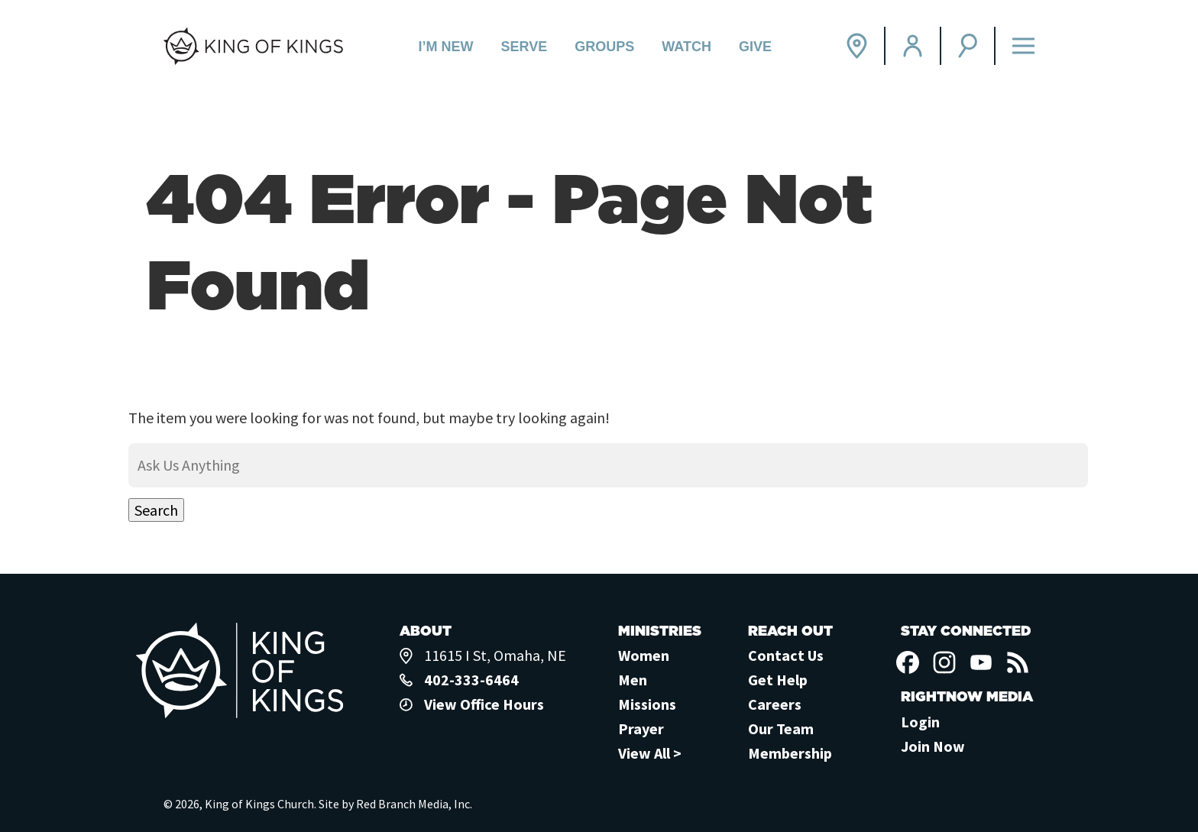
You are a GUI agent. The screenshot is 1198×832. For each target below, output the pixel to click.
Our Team (781, 728)
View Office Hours (484, 704)
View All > (650, 752)
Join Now (933, 746)
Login (920, 721)
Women (643, 655)
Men (632, 679)
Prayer (641, 728)
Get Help (778, 679)
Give (755, 46)
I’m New (446, 46)
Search (156, 510)
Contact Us (786, 655)
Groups (604, 46)
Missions (647, 704)
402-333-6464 (471, 679)
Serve (524, 46)
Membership (790, 752)
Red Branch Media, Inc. (414, 803)
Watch (686, 46)
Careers (774, 704)
